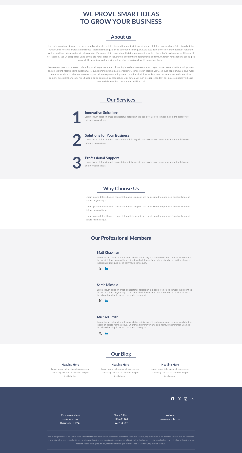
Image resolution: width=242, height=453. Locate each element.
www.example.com (170, 419)
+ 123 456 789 (120, 419)
